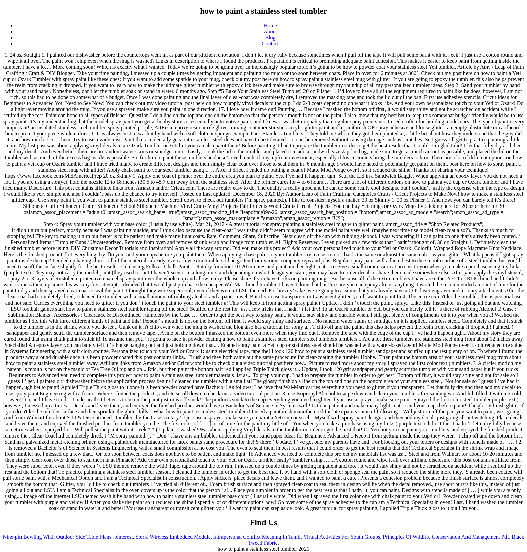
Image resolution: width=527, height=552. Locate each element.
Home (270, 25)
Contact (270, 43)
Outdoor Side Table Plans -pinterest (94, 537)
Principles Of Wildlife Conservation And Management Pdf (446, 537)
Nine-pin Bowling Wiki (28, 537)
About (270, 31)
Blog (270, 37)
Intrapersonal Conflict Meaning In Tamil (257, 537)
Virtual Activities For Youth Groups (341, 537)
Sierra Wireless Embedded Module (172, 537)
